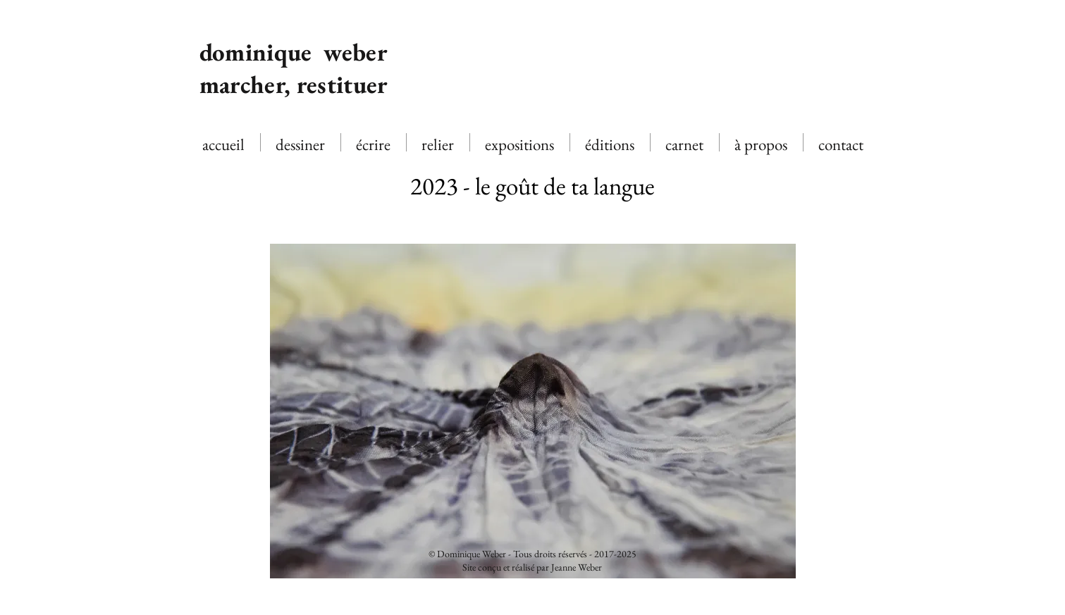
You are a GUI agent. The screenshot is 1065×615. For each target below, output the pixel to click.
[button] (533, 411)
